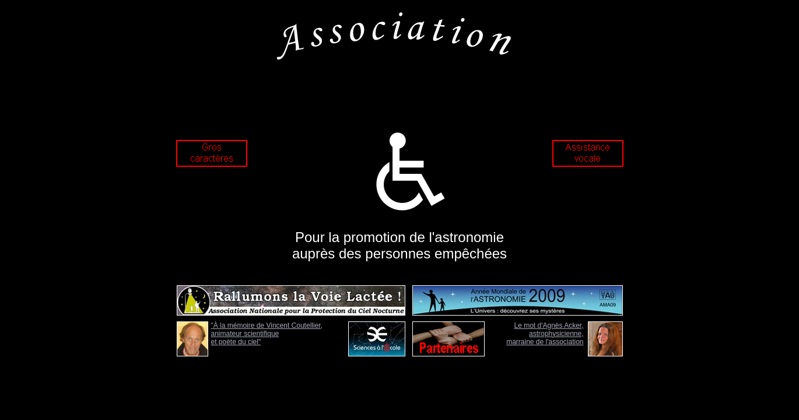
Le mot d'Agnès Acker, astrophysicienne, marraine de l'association (544, 333)
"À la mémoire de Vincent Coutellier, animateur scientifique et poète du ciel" (267, 333)
